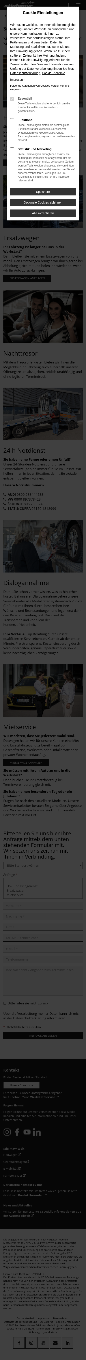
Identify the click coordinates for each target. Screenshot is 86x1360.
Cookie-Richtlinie (53, 73)
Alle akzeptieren (43, 213)
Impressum (17, 79)
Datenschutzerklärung (25, 73)
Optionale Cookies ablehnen (43, 202)
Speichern (43, 191)
